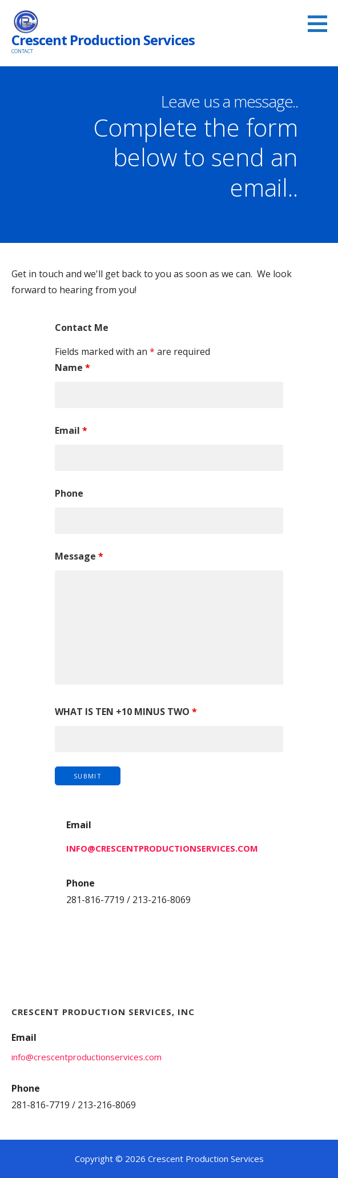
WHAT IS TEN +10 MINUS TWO (126, 711)
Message (79, 556)
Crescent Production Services (103, 39)
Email (71, 430)
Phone (69, 493)
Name (72, 367)
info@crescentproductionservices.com (162, 848)
